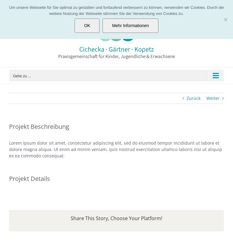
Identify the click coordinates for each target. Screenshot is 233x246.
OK (87, 25)
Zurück (194, 98)
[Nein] (225, 19)
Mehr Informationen (130, 25)
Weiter (213, 98)
